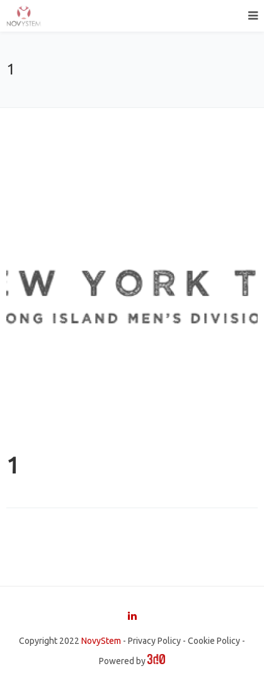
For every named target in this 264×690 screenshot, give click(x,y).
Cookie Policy (214, 641)
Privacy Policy (154, 641)
